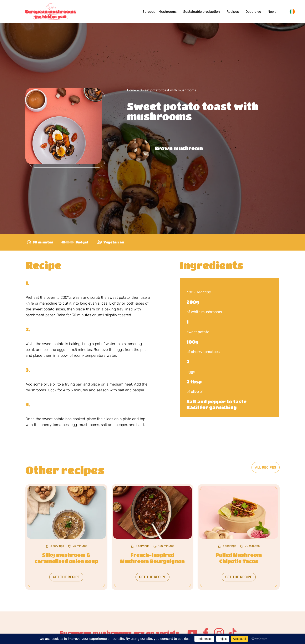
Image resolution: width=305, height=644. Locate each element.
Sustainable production (201, 12)
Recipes (233, 12)
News (272, 12)
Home (131, 90)
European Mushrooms (159, 12)
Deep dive (253, 12)
